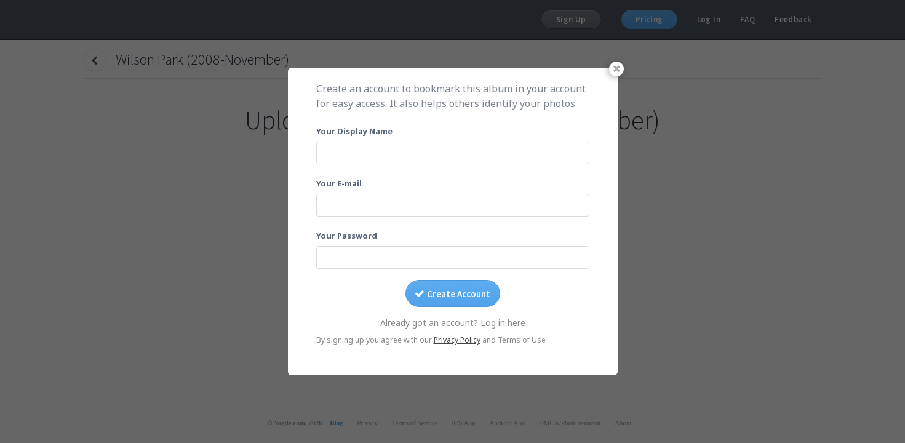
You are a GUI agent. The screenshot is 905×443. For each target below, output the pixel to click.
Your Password (346, 235)
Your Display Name (354, 131)
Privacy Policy (457, 340)
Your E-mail (339, 183)
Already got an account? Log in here (452, 323)
